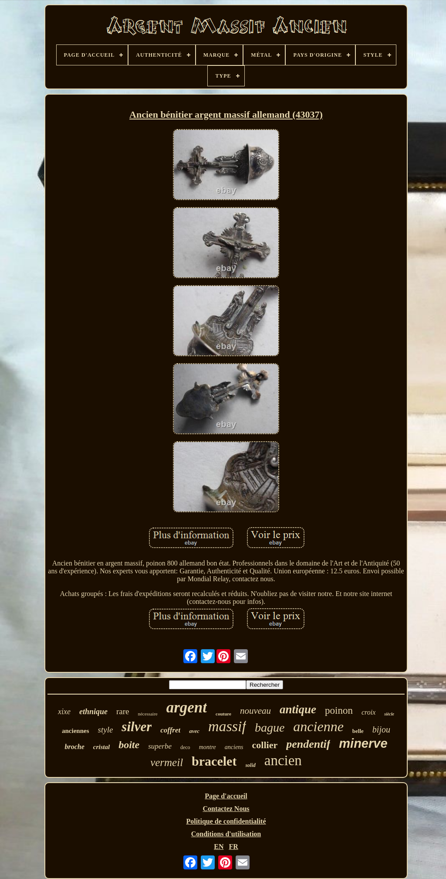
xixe (64, 711)
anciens (234, 747)
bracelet (214, 761)
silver (137, 726)
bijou (381, 729)
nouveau (255, 710)
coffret (170, 730)
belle (358, 731)
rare (122, 711)
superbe (160, 746)
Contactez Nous (226, 808)
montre (207, 747)
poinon (339, 710)
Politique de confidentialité (226, 821)
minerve (363, 743)
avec (194, 731)
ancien (283, 760)
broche (74, 746)
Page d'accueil (226, 796)
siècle (389, 714)
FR (233, 846)
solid (250, 765)
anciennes (75, 730)
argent (186, 707)
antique (298, 709)
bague (269, 727)
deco (185, 747)
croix (368, 712)
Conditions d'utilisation (226, 834)
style (105, 729)
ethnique (93, 711)
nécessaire (147, 713)
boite (128, 744)
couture (223, 713)
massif (227, 726)
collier (265, 744)
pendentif (308, 744)
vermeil (166, 762)
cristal (101, 746)
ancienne (318, 726)
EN (218, 846)
